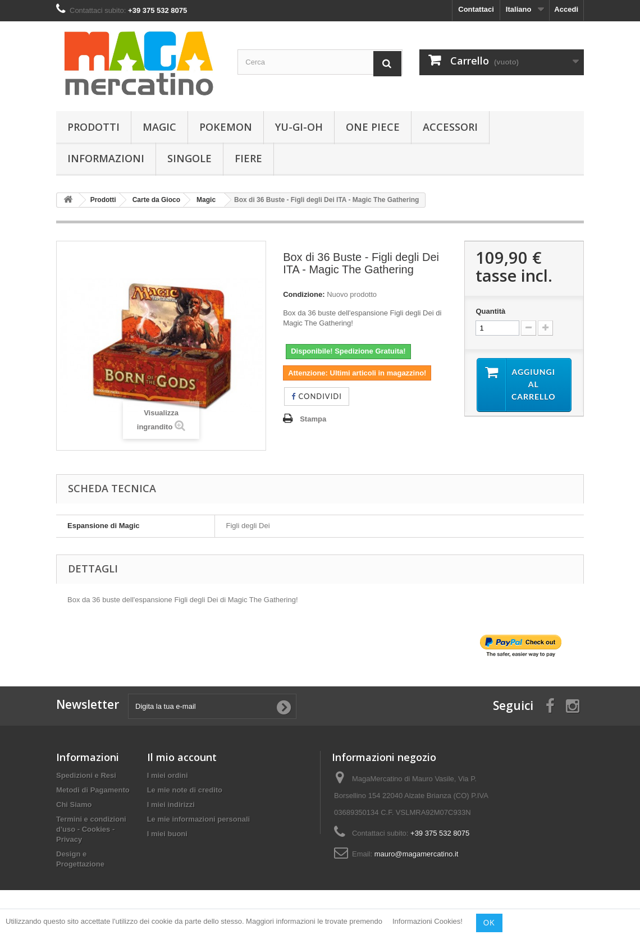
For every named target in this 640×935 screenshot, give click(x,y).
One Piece (373, 127)
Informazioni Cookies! (427, 922)
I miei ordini (167, 775)
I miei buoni (167, 833)
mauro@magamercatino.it (416, 854)
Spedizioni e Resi (86, 775)
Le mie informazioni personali (198, 819)
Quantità (490, 311)
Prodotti (93, 127)
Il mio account (182, 757)
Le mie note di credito (184, 790)
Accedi (566, 9)
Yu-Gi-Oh (299, 127)
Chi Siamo (74, 804)
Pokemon (225, 127)
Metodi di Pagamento (93, 790)
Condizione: (303, 294)
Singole (189, 158)
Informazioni (105, 158)
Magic (159, 127)
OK (489, 922)
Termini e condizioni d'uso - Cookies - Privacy (91, 829)
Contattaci (476, 9)
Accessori (450, 127)
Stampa (313, 419)
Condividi (316, 396)
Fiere (248, 158)
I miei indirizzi (171, 804)
